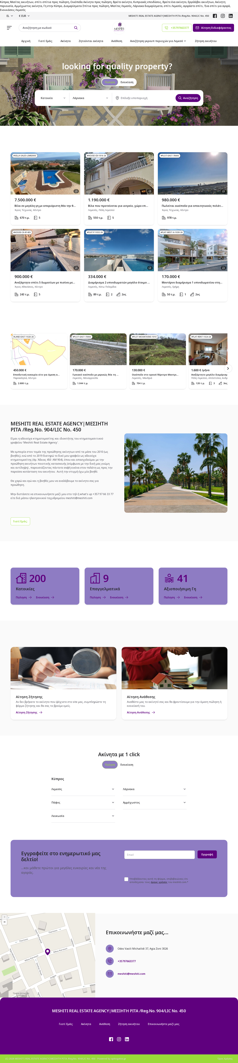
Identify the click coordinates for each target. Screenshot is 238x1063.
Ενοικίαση (45, 597)
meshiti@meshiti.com (79, 498)
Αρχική (25, 41)
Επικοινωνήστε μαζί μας (163, 1024)
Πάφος (83, 802)
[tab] (110, 765)
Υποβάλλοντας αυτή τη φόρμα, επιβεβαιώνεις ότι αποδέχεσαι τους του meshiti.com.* (159, 880)
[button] (47, 952)
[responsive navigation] (9, 27)
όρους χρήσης (159, 882)
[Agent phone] (177, 28)
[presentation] (149, 868)
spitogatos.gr (118, 1058)
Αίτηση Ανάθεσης (141, 712)
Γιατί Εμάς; (45, 41)
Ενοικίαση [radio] (126, 82)
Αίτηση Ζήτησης (29, 712)
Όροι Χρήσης (225, 1058)
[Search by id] (75, 27)
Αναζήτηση (188, 98)
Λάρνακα (155, 789)
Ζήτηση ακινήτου (206, 41)
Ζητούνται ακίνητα (91, 41)
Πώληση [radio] (110, 82)
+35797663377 (127, 961)
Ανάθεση (116, 41)
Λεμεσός (83, 789)
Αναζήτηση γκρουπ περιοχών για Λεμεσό (158, 41)
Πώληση (24, 597)
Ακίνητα (65, 41)
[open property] (45, 188)
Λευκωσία (83, 816)
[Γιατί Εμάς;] (20, 521)
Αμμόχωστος (155, 802)
